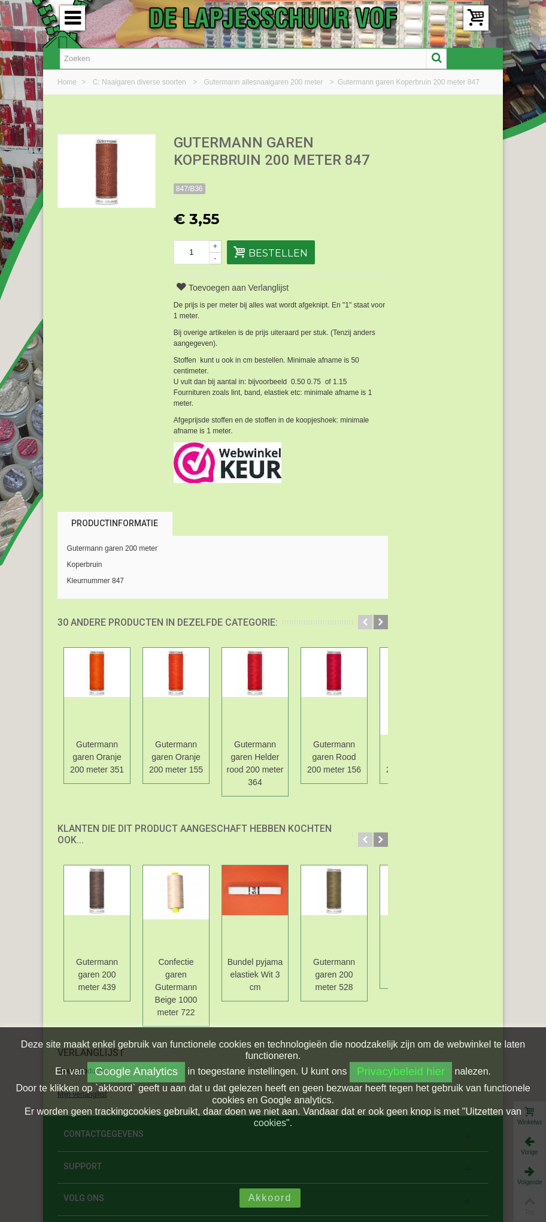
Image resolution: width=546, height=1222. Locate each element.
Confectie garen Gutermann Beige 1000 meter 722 (176, 987)
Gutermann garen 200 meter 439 (97, 974)
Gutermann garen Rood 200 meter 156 (334, 757)
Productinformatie (114, 523)
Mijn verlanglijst (419, 185)
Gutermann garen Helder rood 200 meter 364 (255, 763)
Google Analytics (136, 1071)
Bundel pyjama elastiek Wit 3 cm (255, 974)
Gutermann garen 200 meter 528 (334, 974)
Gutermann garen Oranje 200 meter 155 (176, 757)
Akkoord (270, 1198)
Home (67, 82)
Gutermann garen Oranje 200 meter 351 (97, 757)
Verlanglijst (428, 143)
